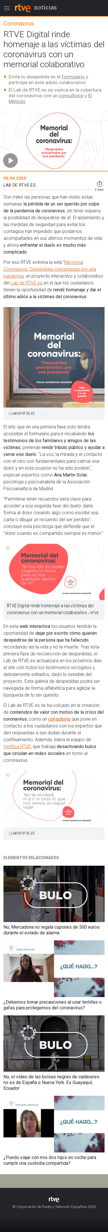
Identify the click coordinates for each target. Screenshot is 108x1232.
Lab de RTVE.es (26, 283)
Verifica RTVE (17, 746)
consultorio (71, 95)
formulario (73, 77)
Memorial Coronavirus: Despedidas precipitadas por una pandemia (49, 269)
